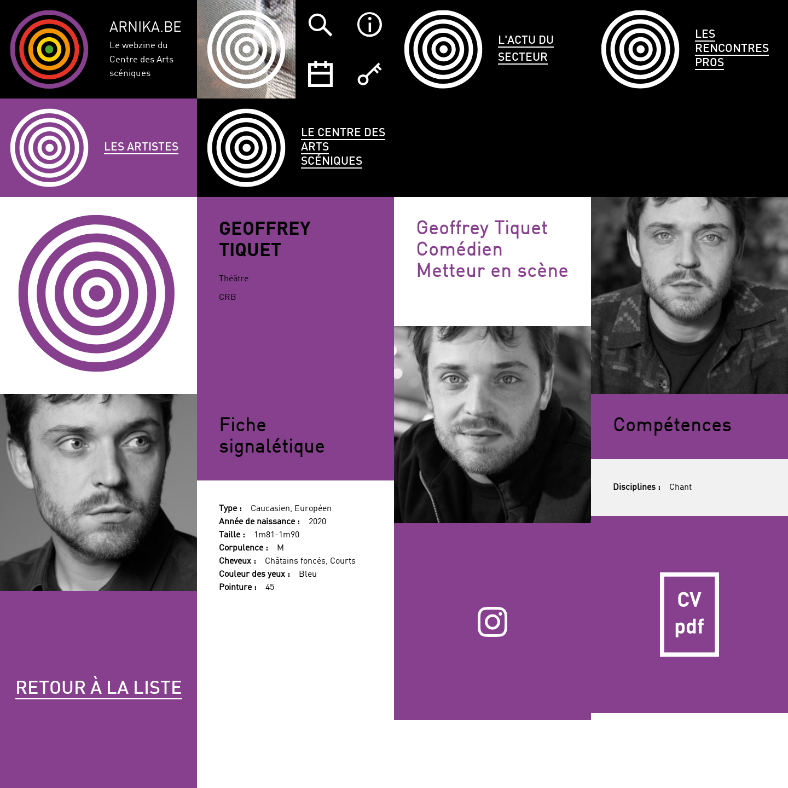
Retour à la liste (98, 689)
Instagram (493, 622)
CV (689, 614)
